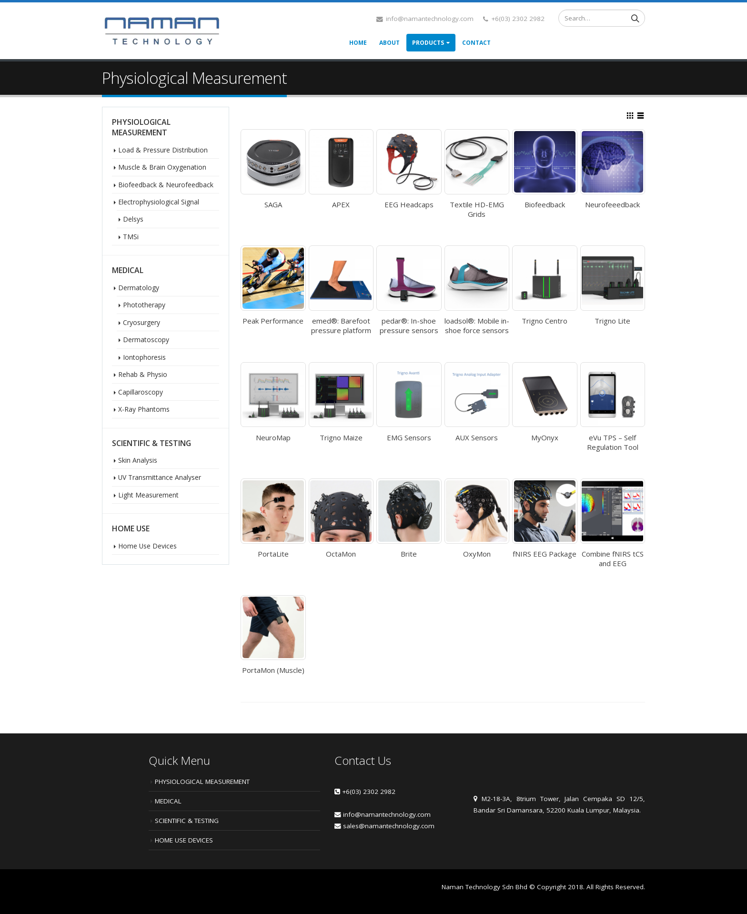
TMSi (131, 236)
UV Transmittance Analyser (159, 477)
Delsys (133, 218)
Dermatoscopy (146, 339)
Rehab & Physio (142, 374)
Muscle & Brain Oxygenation (162, 167)
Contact (476, 43)
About (389, 43)
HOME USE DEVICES (184, 840)
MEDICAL (168, 801)
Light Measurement (148, 494)
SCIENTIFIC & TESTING (187, 820)
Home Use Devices (147, 545)
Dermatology (138, 287)
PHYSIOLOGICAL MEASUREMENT (202, 781)
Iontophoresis (144, 357)
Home (358, 43)
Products (428, 43)
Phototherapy (144, 304)
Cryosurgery (141, 322)
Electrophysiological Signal (158, 201)
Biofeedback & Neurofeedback (165, 184)
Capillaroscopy (140, 391)
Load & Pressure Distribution (163, 149)
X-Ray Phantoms (144, 409)
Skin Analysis (137, 460)
